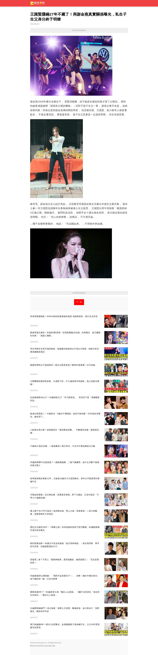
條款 (46, 646)
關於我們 (33, 646)
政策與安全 (40, 646)
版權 (53, 646)
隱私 (49, 646)
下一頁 (79, 302)
